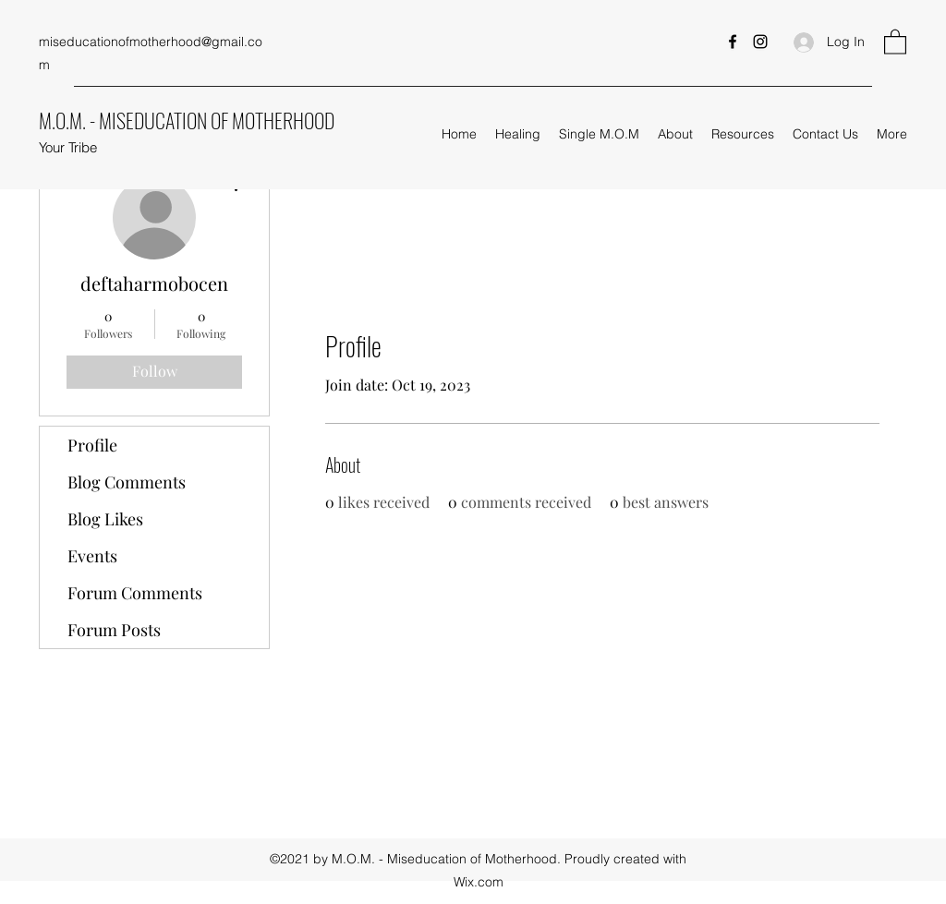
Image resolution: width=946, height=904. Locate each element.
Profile (92, 445)
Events (92, 556)
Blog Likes (105, 519)
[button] (895, 41)
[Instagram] (760, 41)
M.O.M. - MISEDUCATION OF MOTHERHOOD (186, 120)
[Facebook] (732, 41)
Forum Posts (114, 630)
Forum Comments (134, 593)
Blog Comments (126, 482)
